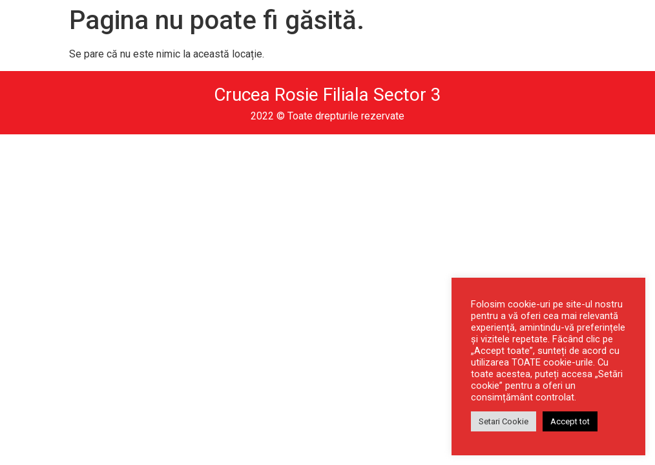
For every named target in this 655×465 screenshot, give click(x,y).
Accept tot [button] (570, 421)
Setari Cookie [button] (503, 421)
